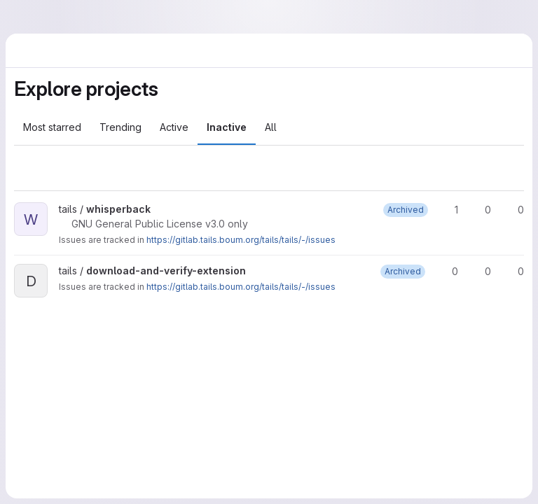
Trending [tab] (120, 127)
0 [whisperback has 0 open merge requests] (514, 210)
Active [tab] (174, 127)
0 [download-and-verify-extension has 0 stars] (448, 271)
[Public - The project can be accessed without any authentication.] (161, 209)
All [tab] (271, 127)
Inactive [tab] (227, 127)
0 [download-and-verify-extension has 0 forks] (481, 271)
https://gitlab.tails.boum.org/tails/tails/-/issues (241, 239)
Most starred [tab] (52, 127)
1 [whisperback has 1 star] (450, 210)
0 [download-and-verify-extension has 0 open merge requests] (514, 271)
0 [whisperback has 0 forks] (481, 210)
